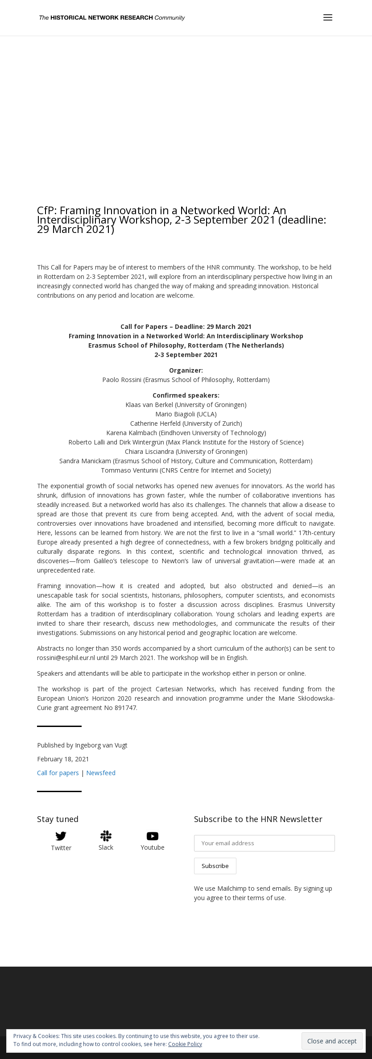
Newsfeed (101, 772)
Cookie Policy (185, 1044)
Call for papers (58, 772)
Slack (106, 847)
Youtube (153, 847)
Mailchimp (232, 888)
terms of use (266, 897)
